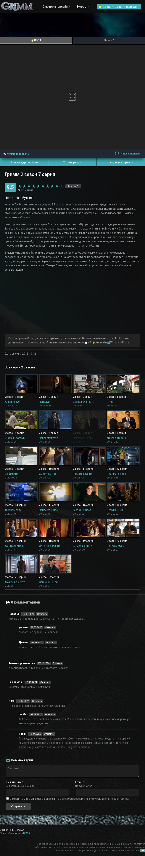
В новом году (13, 509)
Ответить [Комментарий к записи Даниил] (51, 642)
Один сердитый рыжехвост (16, 545)
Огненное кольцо (49, 545)
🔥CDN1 (36, 40)
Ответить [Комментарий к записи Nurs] (37, 701)
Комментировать (18, 153)
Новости (83, 6)
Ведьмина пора (116, 473)
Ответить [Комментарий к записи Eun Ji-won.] (45, 682)
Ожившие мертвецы (16, 582)
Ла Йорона (11, 473)
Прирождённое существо (50, 509)
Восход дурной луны (84, 401)
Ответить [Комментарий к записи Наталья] (42, 614)
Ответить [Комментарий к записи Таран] (49, 734)
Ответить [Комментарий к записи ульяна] (50, 627)
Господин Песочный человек (84, 509)
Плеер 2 (109, 40)
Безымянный (115, 509)
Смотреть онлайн (55, 6)
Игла (110, 401)
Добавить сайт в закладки (119, 7)
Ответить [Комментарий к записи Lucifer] (50, 714)
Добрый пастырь (15, 437)
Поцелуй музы (115, 545)
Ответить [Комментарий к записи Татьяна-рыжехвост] (57, 663)
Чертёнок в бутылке (84, 437)
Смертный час (47, 473)
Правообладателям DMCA (15, 833)
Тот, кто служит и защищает (84, 473)
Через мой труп (48, 437)
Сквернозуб (12, 401)
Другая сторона (117, 437)
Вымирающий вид (84, 545)
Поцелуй (44, 401)
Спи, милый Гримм (50, 582)
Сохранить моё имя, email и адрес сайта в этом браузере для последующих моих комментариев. (69, 798)
